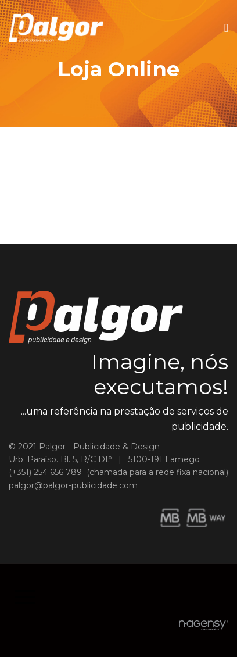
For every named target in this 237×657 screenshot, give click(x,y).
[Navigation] (226, 28)
